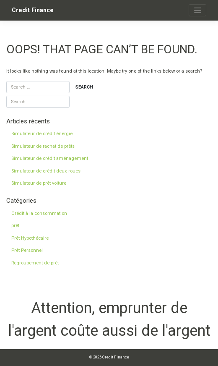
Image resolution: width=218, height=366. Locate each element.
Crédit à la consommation (39, 213)
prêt (15, 225)
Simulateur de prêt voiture (38, 183)
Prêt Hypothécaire (30, 238)
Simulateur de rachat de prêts (43, 146)
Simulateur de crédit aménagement (49, 158)
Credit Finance (33, 10)
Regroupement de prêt (35, 263)
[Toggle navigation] (197, 10)
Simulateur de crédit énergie (42, 133)
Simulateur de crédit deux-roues (45, 171)
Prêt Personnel (27, 250)
